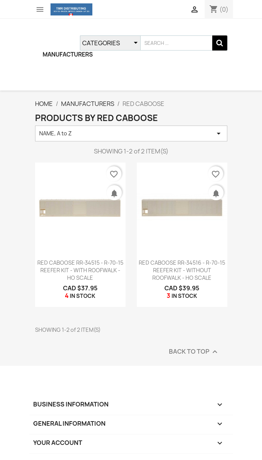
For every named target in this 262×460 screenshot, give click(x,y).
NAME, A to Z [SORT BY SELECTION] (131, 133)
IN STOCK (82, 295)
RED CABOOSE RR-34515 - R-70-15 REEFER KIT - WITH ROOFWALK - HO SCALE (80, 270)
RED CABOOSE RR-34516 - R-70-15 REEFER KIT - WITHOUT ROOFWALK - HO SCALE (182, 270)
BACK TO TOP (194, 351)
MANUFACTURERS (68, 54)
